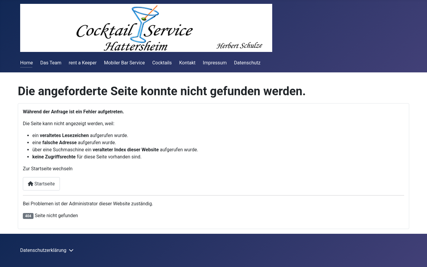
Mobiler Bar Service (124, 63)
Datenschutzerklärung (43, 250)
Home (26, 63)
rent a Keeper (83, 63)
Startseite (41, 184)
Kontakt (187, 63)
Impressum (215, 63)
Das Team (50, 63)
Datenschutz (247, 63)
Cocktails (162, 63)
